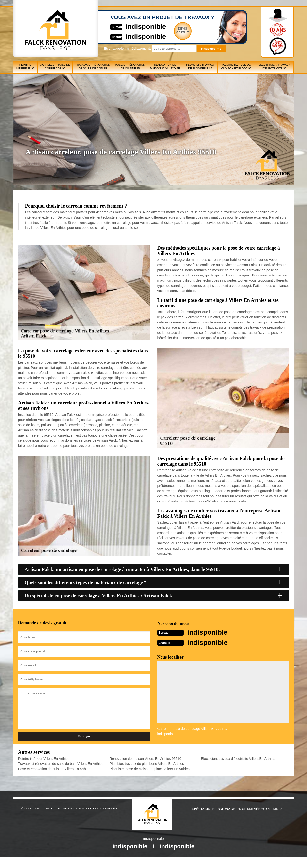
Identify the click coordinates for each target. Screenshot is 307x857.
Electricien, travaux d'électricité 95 (274, 66)
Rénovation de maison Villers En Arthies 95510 (145, 758)
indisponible (139, 26)
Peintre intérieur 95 (25, 66)
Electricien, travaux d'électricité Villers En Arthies (238, 758)
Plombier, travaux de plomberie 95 (200, 66)
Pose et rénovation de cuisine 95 (130, 66)
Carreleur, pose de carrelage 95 (55, 66)
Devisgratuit (176, 30)
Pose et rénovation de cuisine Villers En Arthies (54, 768)
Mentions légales (98, 808)
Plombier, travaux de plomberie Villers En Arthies (147, 763)
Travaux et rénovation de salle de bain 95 (92, 66)
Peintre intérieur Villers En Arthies (43, 758)
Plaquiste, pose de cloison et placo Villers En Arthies (150, 768)
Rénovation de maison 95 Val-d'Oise (165, 66)
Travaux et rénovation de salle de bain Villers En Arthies (60, 763)
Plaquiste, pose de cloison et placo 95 (236, 66)
